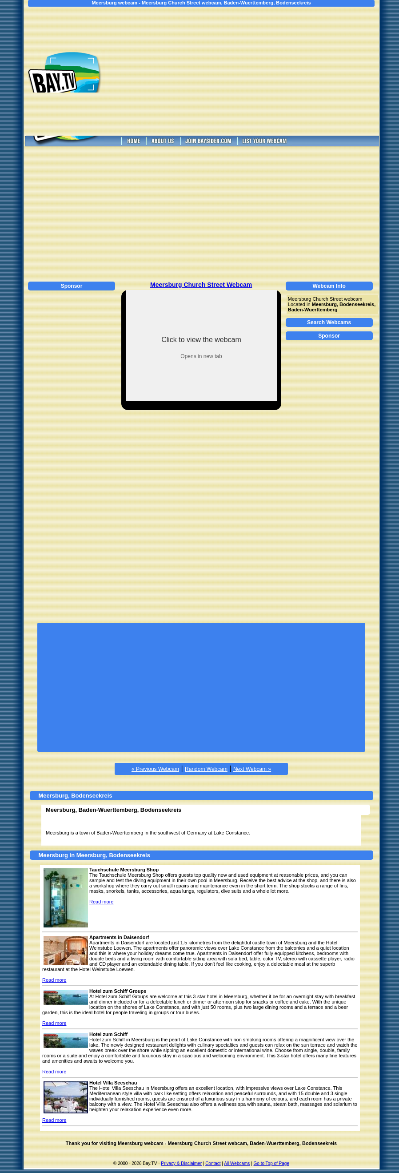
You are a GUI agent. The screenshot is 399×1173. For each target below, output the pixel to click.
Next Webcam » (252, 769)
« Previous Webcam (155, 769)
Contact (212, 1163)
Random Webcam (206, 769)
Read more (101, 901)
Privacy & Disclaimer (181, 1163)
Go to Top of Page (271, 1163)
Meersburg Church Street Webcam (201, 284)
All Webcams (237, 1163)
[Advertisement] (249, 71)
